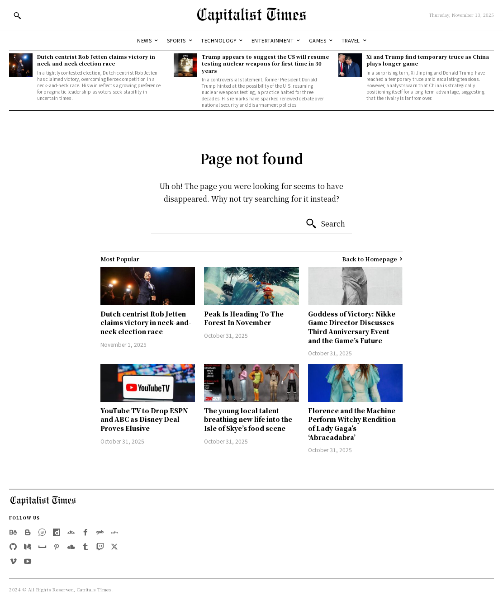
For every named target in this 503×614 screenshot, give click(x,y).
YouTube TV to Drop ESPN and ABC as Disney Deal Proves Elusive (144, 419)
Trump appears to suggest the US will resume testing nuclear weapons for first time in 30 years (265, 63)
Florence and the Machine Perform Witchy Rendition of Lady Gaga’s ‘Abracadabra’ (352, 424)
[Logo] (251, 15)
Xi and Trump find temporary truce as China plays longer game (427, 60)
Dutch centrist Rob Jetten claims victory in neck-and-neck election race (96, 60)
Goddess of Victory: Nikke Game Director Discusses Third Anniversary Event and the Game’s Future (351, 327)
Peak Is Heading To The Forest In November (244, 318)
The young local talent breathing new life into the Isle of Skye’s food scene (248, 419)
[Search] (325, 223)
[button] (17, 15)
